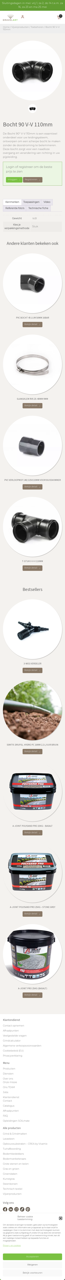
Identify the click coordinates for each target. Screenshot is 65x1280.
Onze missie (10, 1082)
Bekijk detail (32, 324)
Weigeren (32, 1265)
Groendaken (10, 1174)
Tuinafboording (12, 1149)
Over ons (8, 1079)
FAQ (5, 1116)
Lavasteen (9, 1139)
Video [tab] (47, 202)
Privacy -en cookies (12, 1246)
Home (6, 27)
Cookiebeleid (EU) (13, 1051)
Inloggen (14, 180)
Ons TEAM (9, 1087)
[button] (60, 1218)
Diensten (8, 1074)
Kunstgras (9, 1179)
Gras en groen (11, 1169)
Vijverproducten (20, 27)
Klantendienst (11, 1097)
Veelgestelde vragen (15, 1036)
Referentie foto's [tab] (14, 208)
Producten (9, 1069)
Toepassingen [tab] (31, 202)
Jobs (5, 1092)
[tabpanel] (32, 70)
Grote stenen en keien (16, 1164)
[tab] (32, 108)
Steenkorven (10, 1184)
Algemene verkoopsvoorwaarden (22, 1046)
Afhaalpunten (11, 1031)
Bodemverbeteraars (14, 1159)
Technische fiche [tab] (38, 208)
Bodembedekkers (13, 1154)
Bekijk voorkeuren (32, 1273)
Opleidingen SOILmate (16, 1121)
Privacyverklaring (12, 1056)
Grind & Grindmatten (15, 1134)
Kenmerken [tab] (12, 202)
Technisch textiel (12, 1189)
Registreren (33, 180)
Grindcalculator (12, 1041)
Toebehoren (37, 27)
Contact (7, 1101)
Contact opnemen (13, 1026)
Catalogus (8, 1106)
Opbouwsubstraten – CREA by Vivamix (25, 1144)
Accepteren (32, 1257)
